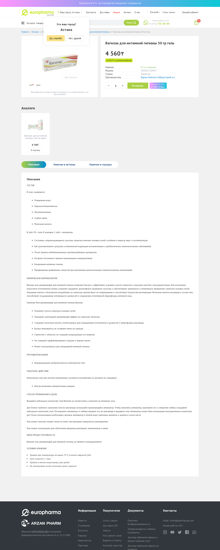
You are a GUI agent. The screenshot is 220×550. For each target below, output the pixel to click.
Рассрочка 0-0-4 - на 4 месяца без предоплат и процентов (110, 3)
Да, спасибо (55, 38)
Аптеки (127, 12)
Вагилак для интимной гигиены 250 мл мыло (35, 137)
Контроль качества (112, 545)
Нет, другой (75, 38)
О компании (84, 525)
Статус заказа (169, 12)
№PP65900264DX (40, 531)
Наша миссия (84, 540)
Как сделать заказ (112, 535)
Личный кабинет (190, 12)
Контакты (91, 12)
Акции (116, 12)
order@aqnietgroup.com (182, 520)
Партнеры (83, 545)
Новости (82, 520)
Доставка (105, 12)
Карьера (82, 535)
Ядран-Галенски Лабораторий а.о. (158, 77)
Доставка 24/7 (110, 525)
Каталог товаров (33, 23)
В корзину (139, 85)
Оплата (106, 530)
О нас (137, 12)
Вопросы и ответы (112, 540)
